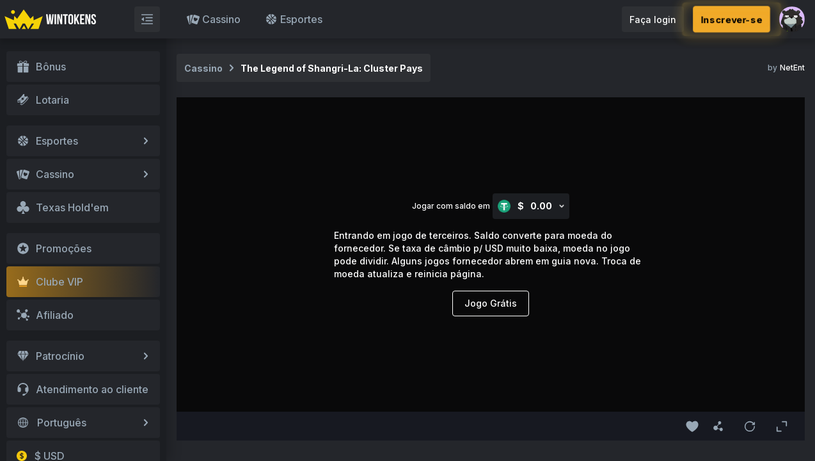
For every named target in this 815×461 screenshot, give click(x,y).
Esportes (293, 19)
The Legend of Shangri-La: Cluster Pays (332, 68)
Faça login (652, 19)
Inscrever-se (731, 18)
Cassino (214, 19)
